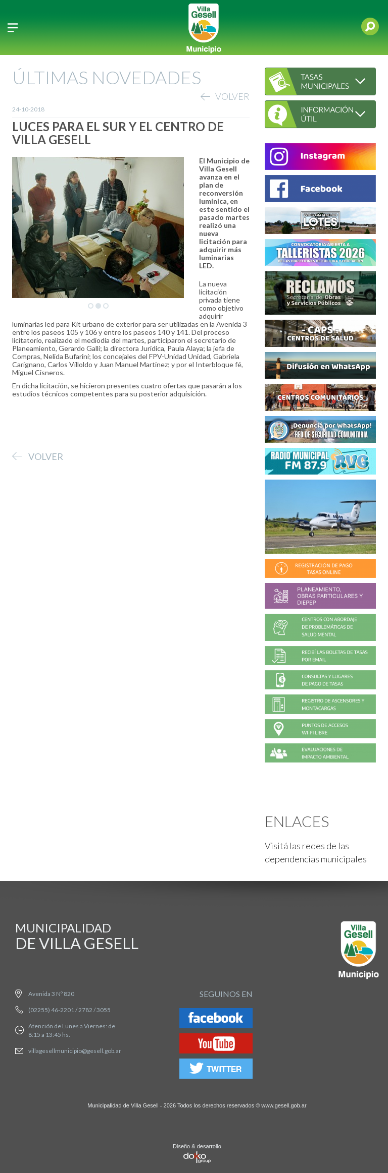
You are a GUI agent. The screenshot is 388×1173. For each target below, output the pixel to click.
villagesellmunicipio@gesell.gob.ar (74, 1050)
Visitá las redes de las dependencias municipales (316, 852)
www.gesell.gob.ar (283, 1105)
